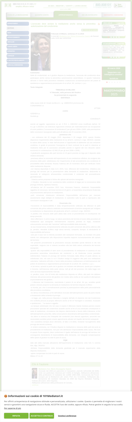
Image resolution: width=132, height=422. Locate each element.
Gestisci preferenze (67, 416)
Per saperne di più (12, 408)
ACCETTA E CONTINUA (42, 416)
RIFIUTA (16, 416)
